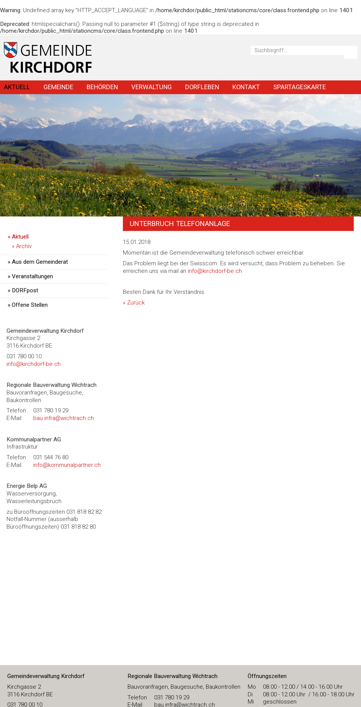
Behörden (102, 87)
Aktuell (17, 87)
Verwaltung (151, 87)
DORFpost (25, 290)
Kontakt (246, 87)
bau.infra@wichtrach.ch (63, 418)
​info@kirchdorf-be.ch (33, 364)
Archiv (24, 246)
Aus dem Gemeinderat (40, 261)
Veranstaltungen (32, 276)
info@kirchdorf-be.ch (215, 271)
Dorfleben (202, 87)
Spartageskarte (299, 87)
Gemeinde (58, 87)
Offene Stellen (30, 304)
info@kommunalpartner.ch (67, 465)
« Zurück (134, 302)
